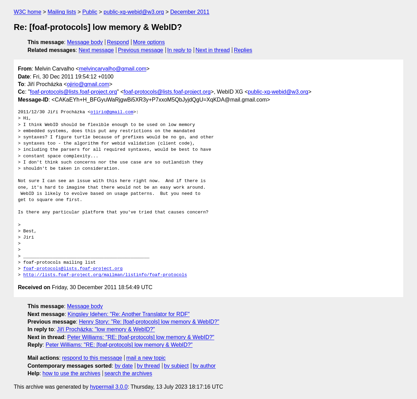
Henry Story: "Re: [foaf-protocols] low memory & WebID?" (149, 322)
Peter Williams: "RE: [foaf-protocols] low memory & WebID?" (140, 337)
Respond (118, 42)
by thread (148, 366)
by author (204, 366)
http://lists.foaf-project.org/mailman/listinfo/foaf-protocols (105, 275)
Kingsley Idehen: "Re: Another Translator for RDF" (129, 314)
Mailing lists (61, 12)
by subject (176, 366)
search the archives (128, 373)
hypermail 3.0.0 (108, 387)
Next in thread (212, 50)
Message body (85, 42)
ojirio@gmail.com (88, 84)
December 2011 (190, 12)
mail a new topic (146, 358)
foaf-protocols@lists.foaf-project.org (73, 92)
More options (149, 42)
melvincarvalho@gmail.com (112, 69)
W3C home (27, 12)
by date (123, 366)
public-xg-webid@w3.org (134, 12)
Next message (96, 50)
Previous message (140, 50)
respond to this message (92, 358)
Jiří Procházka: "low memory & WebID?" (106, 329)
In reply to (179, 50)
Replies (243, 50)
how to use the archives (71, 373)
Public (89, 12)
